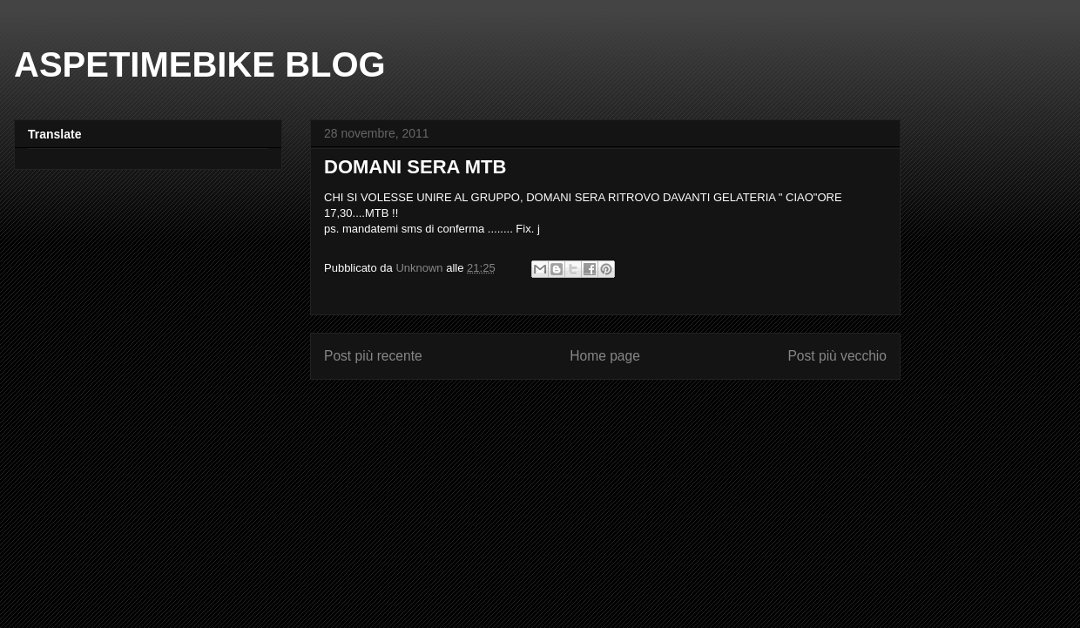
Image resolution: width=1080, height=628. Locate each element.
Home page (605, 355)
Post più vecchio (837, 355)
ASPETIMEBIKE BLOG (200, 64)
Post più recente (373, 355)
